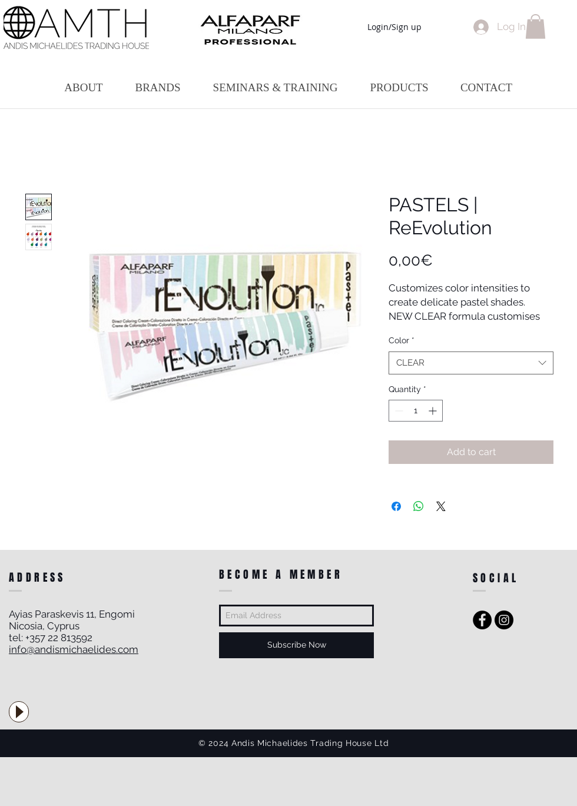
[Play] (18, 712)
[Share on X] (441, 506)
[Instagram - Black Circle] (504, 620)
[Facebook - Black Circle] (482, 620)
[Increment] (433, 410)
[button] (535, 26)
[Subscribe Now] (296, 645)
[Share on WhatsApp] (419, 506)
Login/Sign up (394, 26)
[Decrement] (397, 410)
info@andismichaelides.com (73, 649)
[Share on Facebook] (396, 506)
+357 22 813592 (58, 638)
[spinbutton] (415, 410)
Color (401, 340)
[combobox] (471, 362)
